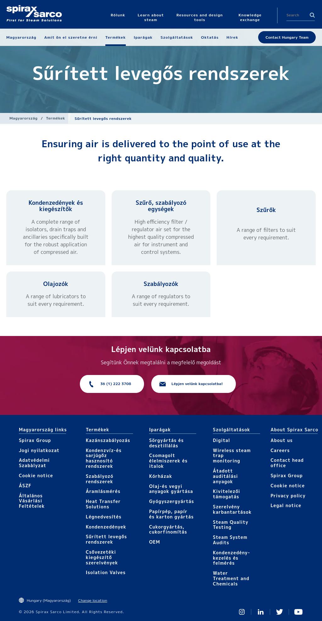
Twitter (279, 612)
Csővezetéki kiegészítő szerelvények (102, 557)
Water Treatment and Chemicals (231, 578)
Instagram (242, 612)
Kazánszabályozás (108, 440)
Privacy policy (288, 496)
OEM (154, 542)
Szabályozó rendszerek (100, 478)
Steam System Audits (230, 539)
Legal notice (285, 505)
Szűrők (266, 210)
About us (281, 440)
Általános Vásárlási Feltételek (32, 501)
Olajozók (56, 284)
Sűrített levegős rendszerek (106, 539)
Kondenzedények (106, 527)
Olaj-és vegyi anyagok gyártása (171, 489)
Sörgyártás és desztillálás (166, 443)
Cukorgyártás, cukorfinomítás (168, 529)
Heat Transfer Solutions (103, 504)
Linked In (260, 612)
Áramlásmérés (103, 491)
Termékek (55, 118)
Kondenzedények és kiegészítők (56, 206)
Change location (92, 600)
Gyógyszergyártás (171, 501)
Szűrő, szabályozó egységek (161, 206)
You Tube (298, 612)
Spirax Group (35, 440)
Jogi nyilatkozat (39, 450)
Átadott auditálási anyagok (225, 476)
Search (312, 15)
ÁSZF (25, 486)
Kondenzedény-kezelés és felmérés (231, 558)
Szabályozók (161, 284)
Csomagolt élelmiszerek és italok (168, 460)
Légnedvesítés (104, 517)
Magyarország (23, 118)
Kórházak (160, 476)
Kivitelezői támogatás (226, 494)
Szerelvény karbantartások (232, 509)
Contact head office (287, 462)
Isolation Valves (106, 572)
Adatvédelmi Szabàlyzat (34, 462)
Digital (221, 440)
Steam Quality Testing (230, 524)
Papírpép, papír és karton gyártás (171, 514)
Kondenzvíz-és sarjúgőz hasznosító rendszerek (104, 458)
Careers (280, 450)
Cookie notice (36, 475)
